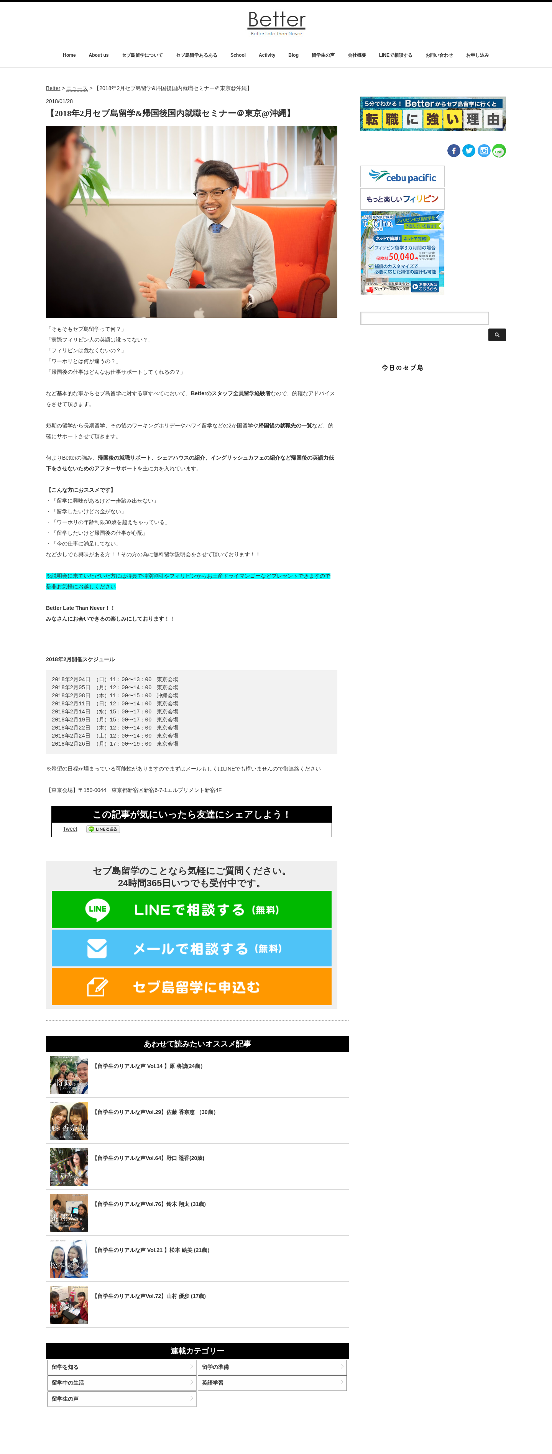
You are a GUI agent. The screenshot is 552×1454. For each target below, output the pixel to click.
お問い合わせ (439, 55)
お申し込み (477, 55)
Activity (267, 55)
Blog (293, 55)
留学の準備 (218, 1370)
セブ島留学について (142, 55)
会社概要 (357, 55)
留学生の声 (323, 55)
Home (69, 55)
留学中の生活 (75, 1389)
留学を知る (72, 1370)
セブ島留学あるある (196, 55)
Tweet (70, 829)
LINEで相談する (395, 55)
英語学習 (215, 1389)
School (238, 55)
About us (98, 55)
